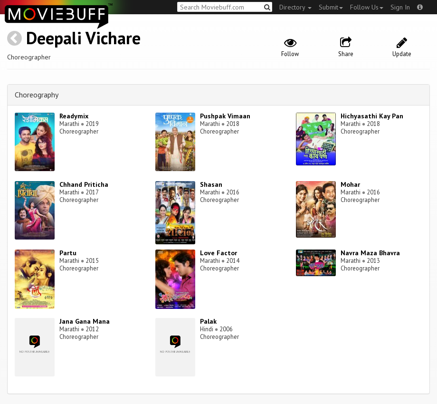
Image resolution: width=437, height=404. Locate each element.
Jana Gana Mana (84, 321)
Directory (295, 7)
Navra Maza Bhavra (370, 253)
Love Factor (218, 253)
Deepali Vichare (83, 38)
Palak (208, 321)
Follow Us (366, 7)
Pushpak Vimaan (225, 116)
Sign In (400, 7)
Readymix (73, 116)
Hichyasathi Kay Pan (372, 116)
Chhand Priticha (83, 184)
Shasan (211, 184)
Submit (331, 7)
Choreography (36, 94)
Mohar (350, 184)
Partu (67, 253)
